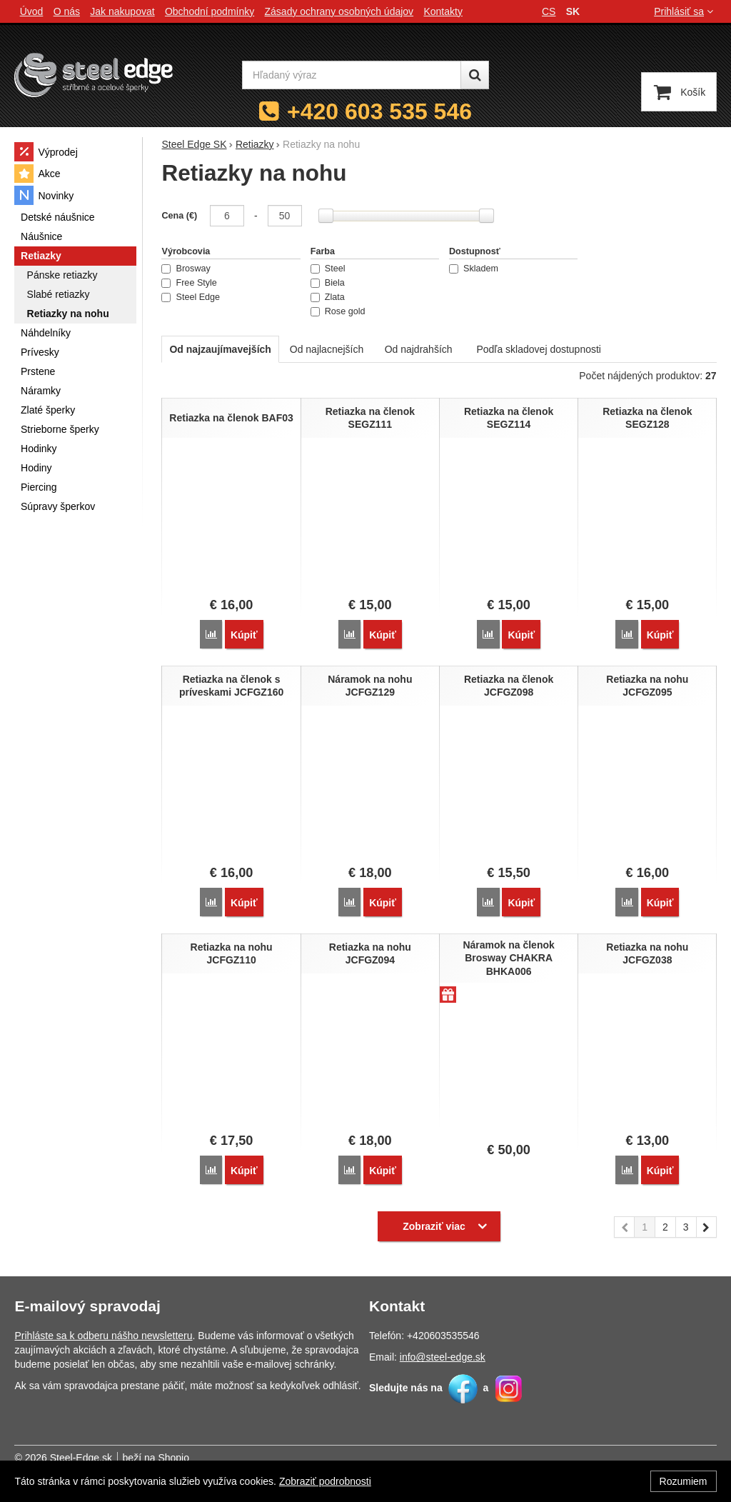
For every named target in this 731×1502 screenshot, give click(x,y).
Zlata (328, 297)
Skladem (473, 269)
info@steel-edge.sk (442, 1357)
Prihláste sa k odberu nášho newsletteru (103, 1335)
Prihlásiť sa (685, 11)
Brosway (185, 269)
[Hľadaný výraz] (351, 75)
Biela (328, 283)
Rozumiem (683, 1481)
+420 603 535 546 (379, 111)
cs (548, 11)
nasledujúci (707, 1229)
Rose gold (338, 311)
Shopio (173, 1457)
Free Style (188, 283)
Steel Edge (190, 297)
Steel (328, 269)
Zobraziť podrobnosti (325, 1481)
